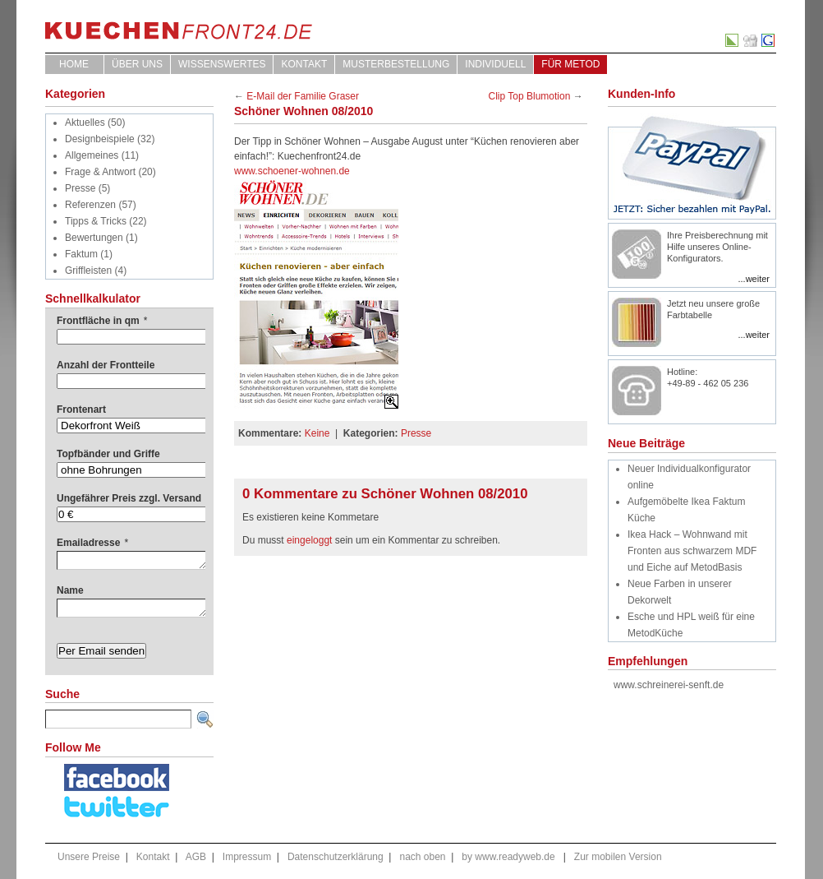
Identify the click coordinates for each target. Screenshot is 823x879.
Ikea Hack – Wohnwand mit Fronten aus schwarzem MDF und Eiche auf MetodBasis (692, 551)
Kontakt (304, 64)
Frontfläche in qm (102, 320)
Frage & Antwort (100, 172)
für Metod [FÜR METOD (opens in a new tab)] (570, 64)
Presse (80, 188)
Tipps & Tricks (95, 221)
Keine (317, 433)
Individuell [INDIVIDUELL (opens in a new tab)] (495, 64)
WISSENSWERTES (221, 64)
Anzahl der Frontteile (105, 365)
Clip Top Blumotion (530, 96)
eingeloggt (309, 540)
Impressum (247, 857)
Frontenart (81, 409)
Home (74, 64)
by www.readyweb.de (508, 857)
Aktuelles (85, 122)
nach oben (422, 857)
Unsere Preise (88, 857)
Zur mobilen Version (618, 857)
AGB (196, 857)
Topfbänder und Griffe (108, 454)
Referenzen (90, 204)
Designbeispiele (100, 139)
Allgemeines (91, 155)
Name (70, 590)
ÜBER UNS (137, 64)
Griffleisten (88, 270)
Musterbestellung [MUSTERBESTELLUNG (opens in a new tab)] (396, 64)
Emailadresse (92, 542)
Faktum (81, 254)
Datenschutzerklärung (335, 857)
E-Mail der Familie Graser (302, 96)
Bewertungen (94, 237)
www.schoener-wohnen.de (292, 171)
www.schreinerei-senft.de (669, 685)
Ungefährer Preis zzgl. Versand (129, 498)
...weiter (754, 279)
